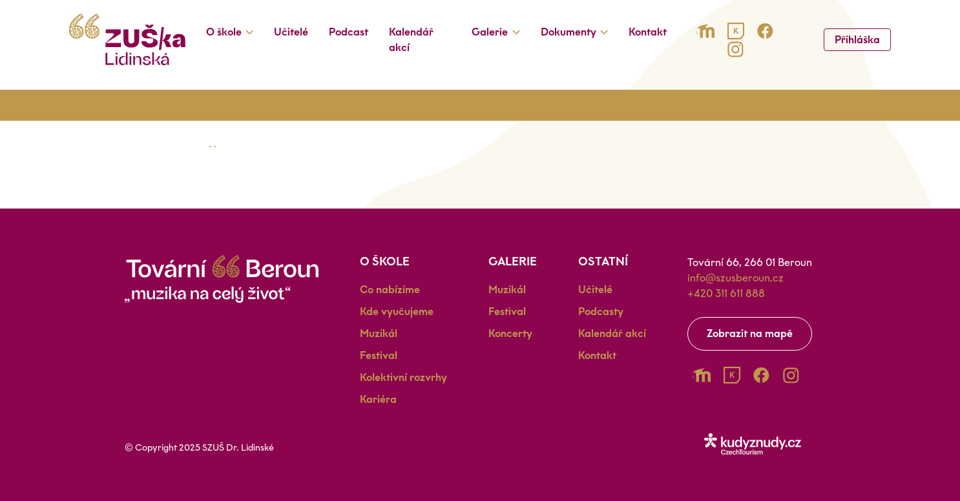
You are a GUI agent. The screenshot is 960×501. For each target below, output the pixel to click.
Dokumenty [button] (568, 32)
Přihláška (857, 40)
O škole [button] (224, 32)
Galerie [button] (490, 32)
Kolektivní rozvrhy (403, 377)
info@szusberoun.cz (735, 278)
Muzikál (378, 333)
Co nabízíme (390, 289)
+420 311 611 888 (726, 293)
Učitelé (291, 32)
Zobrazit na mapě (750, 333)
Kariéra (378, 399)
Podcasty (600, 311)
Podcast (348, 32)
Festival (378, 355)
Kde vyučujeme (396, 311)
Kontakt (648, 32)
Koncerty (510, 333)
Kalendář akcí (411, 40)
